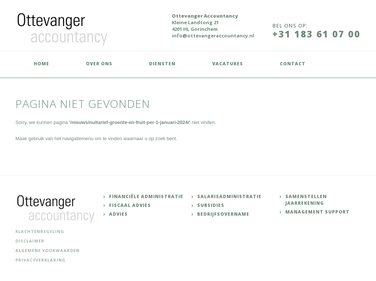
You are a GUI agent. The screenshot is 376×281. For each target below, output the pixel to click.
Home (41, 64)
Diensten (162, 64)
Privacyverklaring (40, 260)
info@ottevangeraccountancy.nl (213, 35)
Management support (317, 212)
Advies (118, 214)
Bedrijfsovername (223, 214)
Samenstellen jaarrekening (306, 199)
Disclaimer (29, 241)
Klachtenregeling (39, 231)
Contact (293, 64)
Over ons (99, 64)
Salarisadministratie (229, 196)
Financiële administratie (146, 196)
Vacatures (227, 64)
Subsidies (210, 205)
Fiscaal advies (130, 205)
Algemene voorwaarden (47, 250)
